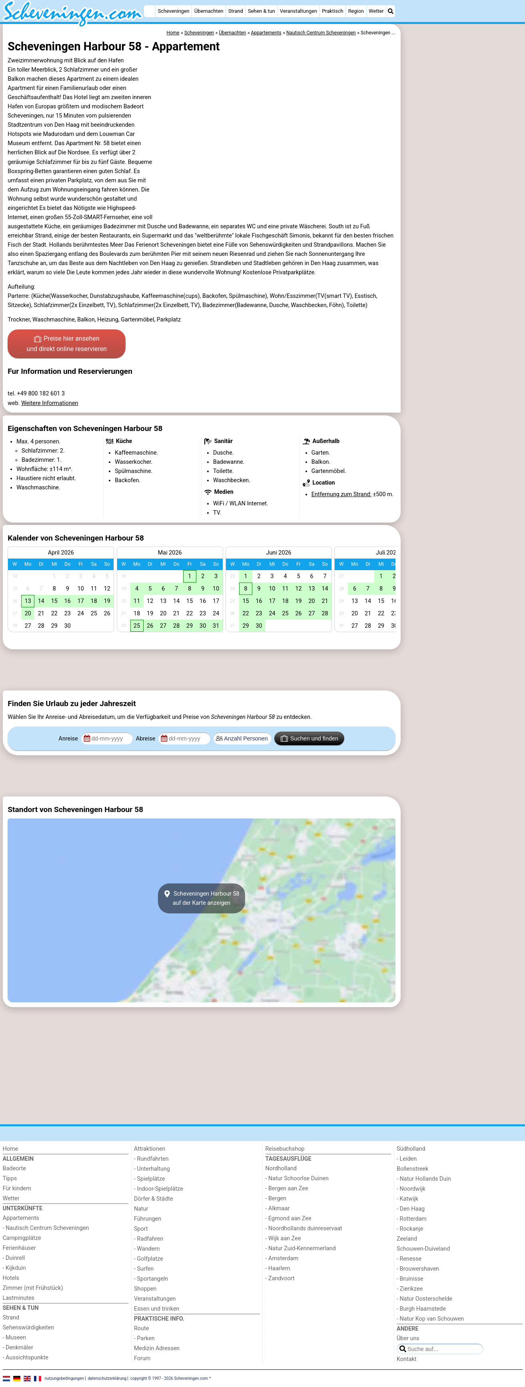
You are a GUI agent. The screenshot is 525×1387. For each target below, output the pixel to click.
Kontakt (407, 1359)
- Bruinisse (410, 1278)
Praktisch (332, 11)
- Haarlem (277, 1268)
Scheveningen (174, 11)
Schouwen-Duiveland (423, 1248)
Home (10, 1149)
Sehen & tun (261, 11)
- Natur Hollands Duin (424, 1178)
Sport (141, 1228)
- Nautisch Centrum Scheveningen (46, 1228)
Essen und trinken (157, 1308)
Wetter (376, 11)
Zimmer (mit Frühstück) (33, 1288)
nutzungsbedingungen (64, 1378)
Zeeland (407, 1238)
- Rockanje (410, 1228)
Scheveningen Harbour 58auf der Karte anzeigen (201, 898)
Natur (141, 1208)
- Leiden (407, 1159)
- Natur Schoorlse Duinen (297, 1178)
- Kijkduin (14, 1268)
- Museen (14, 1337)
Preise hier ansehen (67, 344)
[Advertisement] (463, 208)
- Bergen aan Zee (286, 1188)
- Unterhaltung (152, 1168)
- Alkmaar (277, 1208)
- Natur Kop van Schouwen (430, 1318)
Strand (235, 11)
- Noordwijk (411, 1188)
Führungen (147, 1218)
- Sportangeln (151, 1278)
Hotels (11, 1278)
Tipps (10, 1178)
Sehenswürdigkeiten (28, 1327)
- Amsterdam (282, 1258)
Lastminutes (18, 1298)
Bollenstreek (412, 1168)
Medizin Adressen (157, 1348)
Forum (142, 1358)
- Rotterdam (412, 1218)
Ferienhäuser (19, 1248)
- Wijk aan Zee (283, 1238)
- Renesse (409, 1258)
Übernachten (208, 11)
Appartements (21, 1218)
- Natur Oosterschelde (424, 1298)
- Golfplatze (148, 1258)
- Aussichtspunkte (25, 1357)
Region (356, 11)
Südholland (411, 1149)
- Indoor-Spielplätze (158, 1188)
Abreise (146, 738)
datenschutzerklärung (107, 1378)
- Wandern (147, 1248)
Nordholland (281, 1168)
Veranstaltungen (298, 11)
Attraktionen (149, 1149)
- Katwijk (407, 1198)
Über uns (408, 1338)
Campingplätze (22, 1238)
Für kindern (17, 1188)
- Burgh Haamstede (421, 1308)
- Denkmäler (18, 1347)
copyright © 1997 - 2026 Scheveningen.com (169, 1378)
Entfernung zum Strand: (341, 494)
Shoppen (145, 1288)
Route (141, 1328)
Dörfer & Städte (153, 1198)
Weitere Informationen (49, 403)
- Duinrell (14, 1258)
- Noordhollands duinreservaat (303, 1228)
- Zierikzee (410, 1288)
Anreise (69, 738)
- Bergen (276, 1198)
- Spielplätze (149, 1178)
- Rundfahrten (151, 1159)
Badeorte (14, 1168)
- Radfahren (148, 1238)
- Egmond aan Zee (288, 1218)
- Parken (144, 1338)
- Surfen (144, 1268)
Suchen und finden (309, 738)
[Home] (149, 11)
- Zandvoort (280, 1278)
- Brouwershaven (418, 1268)
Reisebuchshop (285, 1149)
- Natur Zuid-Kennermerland (300, 1248)
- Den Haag (411, 1208)
